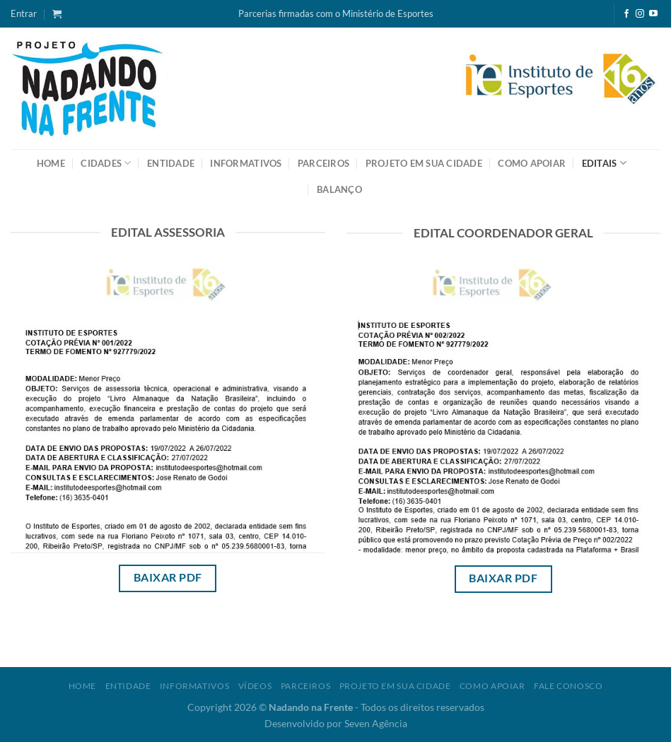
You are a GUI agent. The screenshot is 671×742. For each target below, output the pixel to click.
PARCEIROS (323, 163)
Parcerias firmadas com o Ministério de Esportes (335, 13)
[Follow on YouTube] (653, 14)
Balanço (339, 189)
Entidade (128, 686)
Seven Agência (375, 723)
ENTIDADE (170, 163)
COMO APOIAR (532, 163)
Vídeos (255, 686)
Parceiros (306, 686)
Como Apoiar (492, 686)
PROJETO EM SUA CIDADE (424, 163)
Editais (604, 163)
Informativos (194, 686)
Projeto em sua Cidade (395, 686)
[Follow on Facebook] (626, 14)
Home (51, 163)
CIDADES (106, 163)
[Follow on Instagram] (640, 14)
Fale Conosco (568, 686)
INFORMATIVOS (245, 163)
